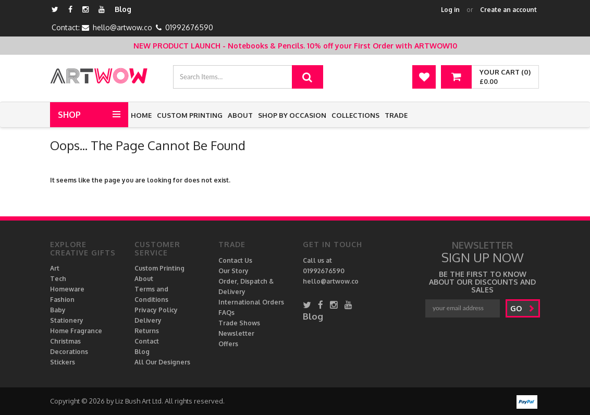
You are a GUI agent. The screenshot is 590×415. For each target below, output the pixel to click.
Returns (146, 331)
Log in (450, 10)
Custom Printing (190, 115)
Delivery (148, 320)
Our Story (233, 271)
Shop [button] (69, 114)
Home (141, 115)
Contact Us (235, 260)
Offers (228, 344)
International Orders (251, 302)
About (240, 115)
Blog (123, 9)
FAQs (226, 312)
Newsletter (236, 333)
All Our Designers (162, 362)
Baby (58, 310)
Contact (146, 341)
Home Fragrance (76, 331)
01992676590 (189, 27)
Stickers (62, 362)
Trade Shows (239, 323)
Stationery (66, 320)
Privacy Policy (156, 310)
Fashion (62, 299)
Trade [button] (396, 115)
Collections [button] (355, 115)
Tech (58, 279)
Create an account (508, 10)
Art (54, 268)
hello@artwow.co (122, 27)
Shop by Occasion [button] (292, 115)
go (522, 308)
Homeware (67, 289)
